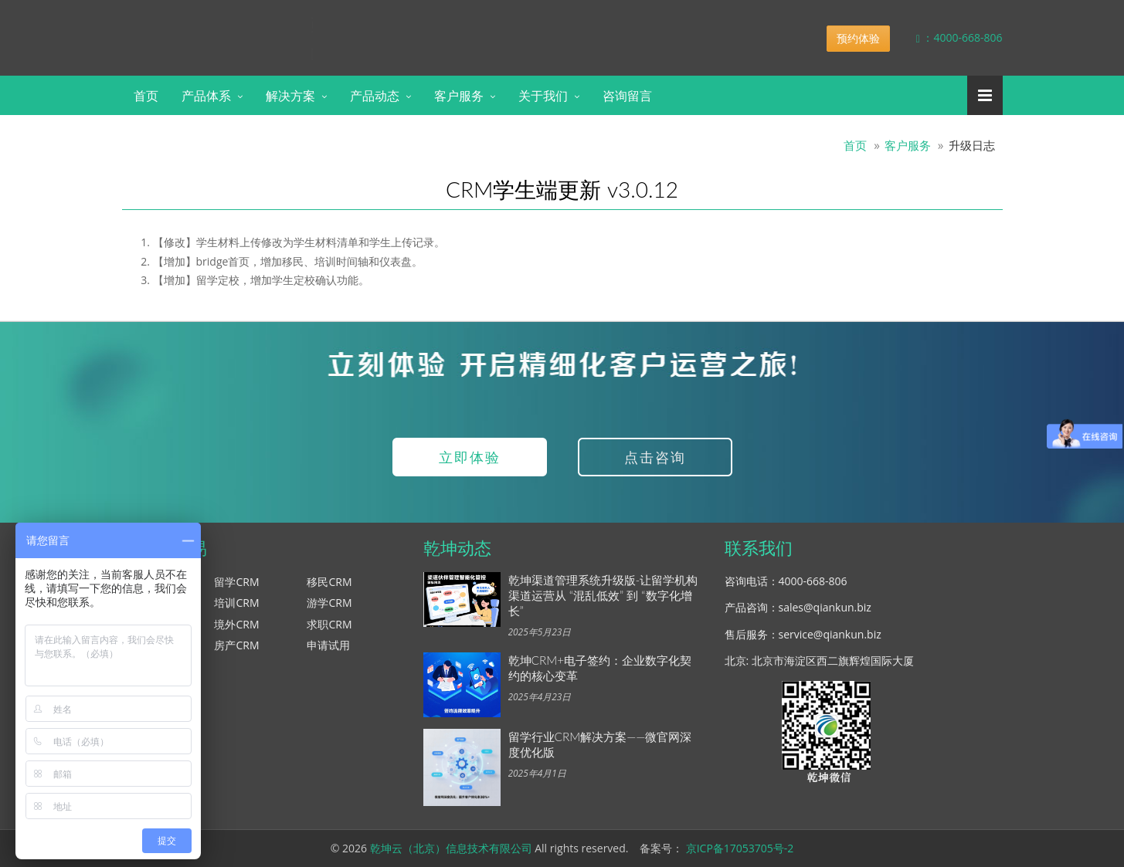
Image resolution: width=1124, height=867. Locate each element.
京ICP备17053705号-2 (740, 848)
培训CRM (236, 602)
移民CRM (329, 581)
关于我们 (543, 95)
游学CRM (329, 602)
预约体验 (858, 38)
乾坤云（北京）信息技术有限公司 (451, 848)
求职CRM (329, 624)
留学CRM (236, 581)
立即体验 (470, 457)
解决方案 (290, 95)
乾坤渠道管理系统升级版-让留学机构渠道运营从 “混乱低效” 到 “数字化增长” (603, 595)
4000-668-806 (813, 581)
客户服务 (459, 95)
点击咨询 (655, 457)
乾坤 (244, 26)
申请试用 (328, 645)
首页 (146, 95)
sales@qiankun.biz (825, 607)
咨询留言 (627, 95)
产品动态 (374, 95)
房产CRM (236, 645)
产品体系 (206, 95)
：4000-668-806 (948, 37)
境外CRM (236, 624)
